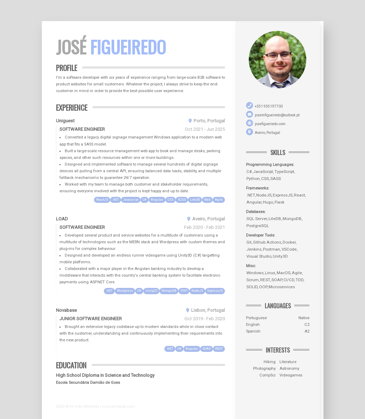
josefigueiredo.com (270, 124)
